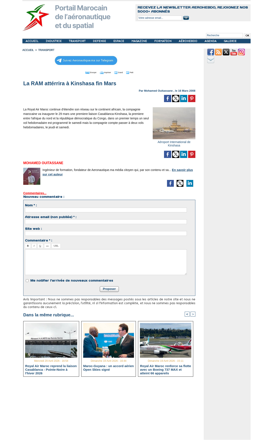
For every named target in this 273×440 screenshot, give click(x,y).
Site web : (33, 228)
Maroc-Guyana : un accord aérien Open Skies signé (108, 367)
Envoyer (85, 72)
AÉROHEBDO (188, 41)
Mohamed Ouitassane (158, 90)
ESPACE (119, 41)
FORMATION (163, 41)
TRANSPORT (77, 41)
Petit (137, 72)
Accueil (27, 50)
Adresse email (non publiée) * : (50, 217)
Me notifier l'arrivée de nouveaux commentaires (71, 280)
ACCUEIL (32, 41)
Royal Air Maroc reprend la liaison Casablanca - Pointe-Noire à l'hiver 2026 (51, 369)
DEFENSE (100, 41)
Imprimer (104, 72)
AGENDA (211, 41)
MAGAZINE (139, 41)
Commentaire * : (38, 240)
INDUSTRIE (54, 41)
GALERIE (230, 41)
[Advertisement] (112, 410)
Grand (122, 72)
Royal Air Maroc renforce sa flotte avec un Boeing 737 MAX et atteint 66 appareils (165, 369)
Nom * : (31, 205)
